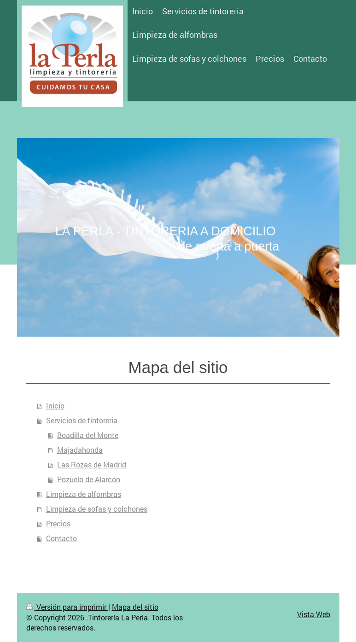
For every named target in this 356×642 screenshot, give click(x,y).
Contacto (61, 538)
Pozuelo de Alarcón (88, 479)
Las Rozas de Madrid (91, 464)
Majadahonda (80, 450)
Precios (58, 523)
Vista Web (313, 614)
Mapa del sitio (135, 607)
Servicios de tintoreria (81, 420)
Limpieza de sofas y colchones (96, 509)
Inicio (55, 405)
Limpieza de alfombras (83, 494)
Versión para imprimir (67, 607)
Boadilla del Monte (87, 435)
